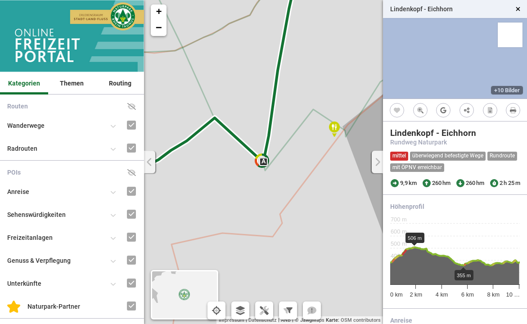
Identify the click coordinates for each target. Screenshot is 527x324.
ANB (286, 320)
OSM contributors (361, 320)
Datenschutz (262, 320)
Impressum (231, 320)
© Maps (309, 320)
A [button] (263, 161)
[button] (334, 129)
